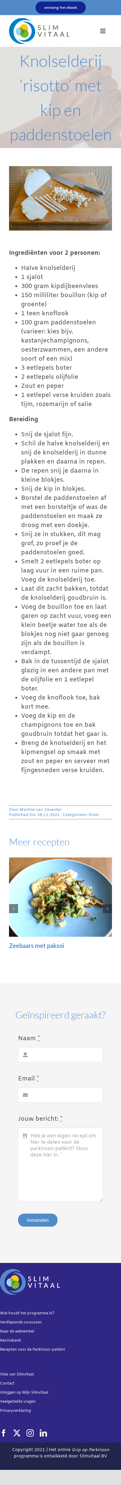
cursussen (33, 1322)
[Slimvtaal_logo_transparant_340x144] (39, 21)
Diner (93, 815)
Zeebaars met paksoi (36, 945)
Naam (29, 1038)
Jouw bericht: (40, 1119)
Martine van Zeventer (41, 809)
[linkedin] (43, 1433)
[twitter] (16, 1433)
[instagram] (30, 1433)
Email (28, 1079)
